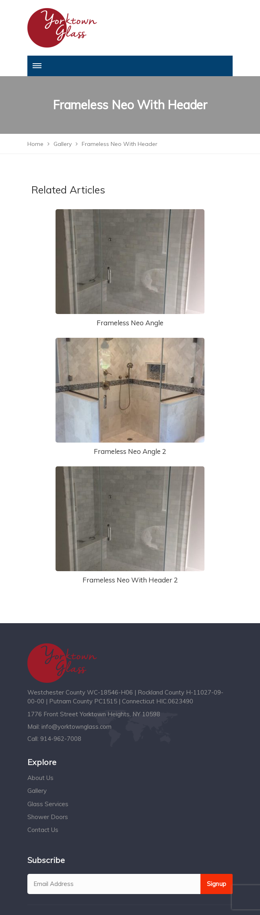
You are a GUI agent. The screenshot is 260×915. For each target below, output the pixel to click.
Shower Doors (47, 817)
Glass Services (47, 804)
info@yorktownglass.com (76, 726)
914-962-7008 (60, 738)
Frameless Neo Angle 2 (130, 451)
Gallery (37, 790)
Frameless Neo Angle (130, 322)
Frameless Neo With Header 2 (130, 580)
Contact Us (42, 830)
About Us (40, 778)
